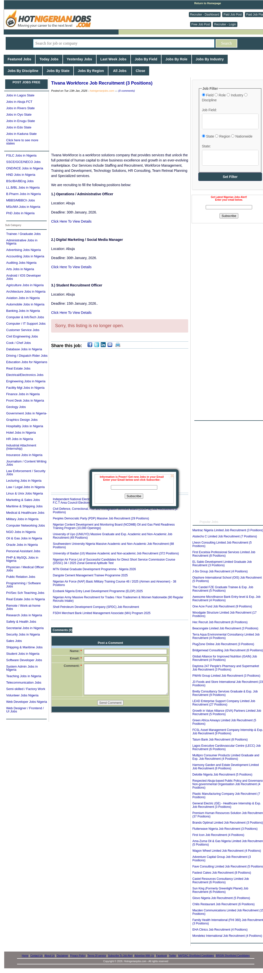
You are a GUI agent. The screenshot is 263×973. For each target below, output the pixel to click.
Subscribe (134, 496)
